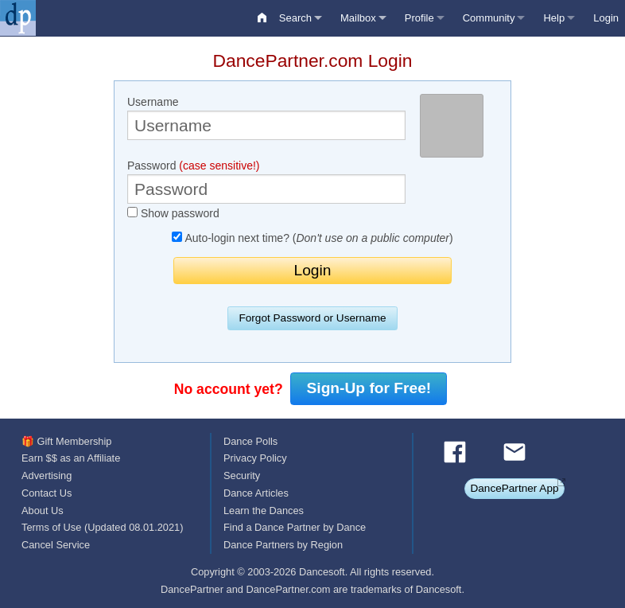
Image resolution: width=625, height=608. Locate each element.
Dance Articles (256, 493)
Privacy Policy (255, 458)
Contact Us (46, 493)
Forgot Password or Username (312, 318)
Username (266, 117)
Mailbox (358, 18)
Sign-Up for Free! (369, 388)
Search (295, 18)
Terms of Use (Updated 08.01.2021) (102, 527)
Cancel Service (55, 545)
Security (241, 475)
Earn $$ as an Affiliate (70, 458)
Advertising (46, 475)
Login (606, 18)
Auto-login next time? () (312, 238)
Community (489, 18)
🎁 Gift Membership (66, 441)
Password (266, 181)
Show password (173, 213)
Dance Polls (250, 441)
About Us (42, 510)
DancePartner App (514, 488)
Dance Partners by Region (283, 545)
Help (554, 18)
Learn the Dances (263, 510)
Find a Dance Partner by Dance (294, 527)
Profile (419, 18)
